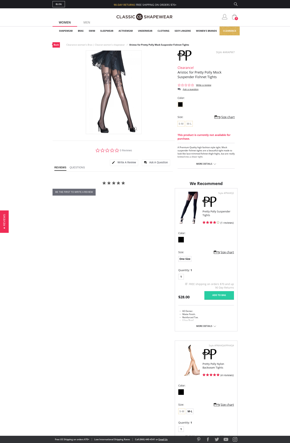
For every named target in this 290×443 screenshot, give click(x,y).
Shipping (121, 394)
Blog (59, 4)
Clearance (229, 30)
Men (86, 22)
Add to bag (125, 314)
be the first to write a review (74, 192)
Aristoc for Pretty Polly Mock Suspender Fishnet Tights (159, 44)
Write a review (203, 85)
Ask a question (190, 89)
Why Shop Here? (174, 376)
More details (204, 163)
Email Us (163, 439)
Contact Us (123, 406)
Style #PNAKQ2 (132, 212)
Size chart (228, 117)
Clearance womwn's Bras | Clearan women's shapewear (95, 44)
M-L (160, 278)
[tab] (124, 162)
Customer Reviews (176, 382)
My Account (123, 382)
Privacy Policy (173, 400)
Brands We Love (174, 388)
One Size (62, 278)
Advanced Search (127, 376)
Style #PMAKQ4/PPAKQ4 (220, 212)
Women (65, 22)
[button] (4, 221)
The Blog (169, 394)
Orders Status (125, 388)
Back (56, 44)
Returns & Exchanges (130, 400)
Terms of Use (81, 426)
